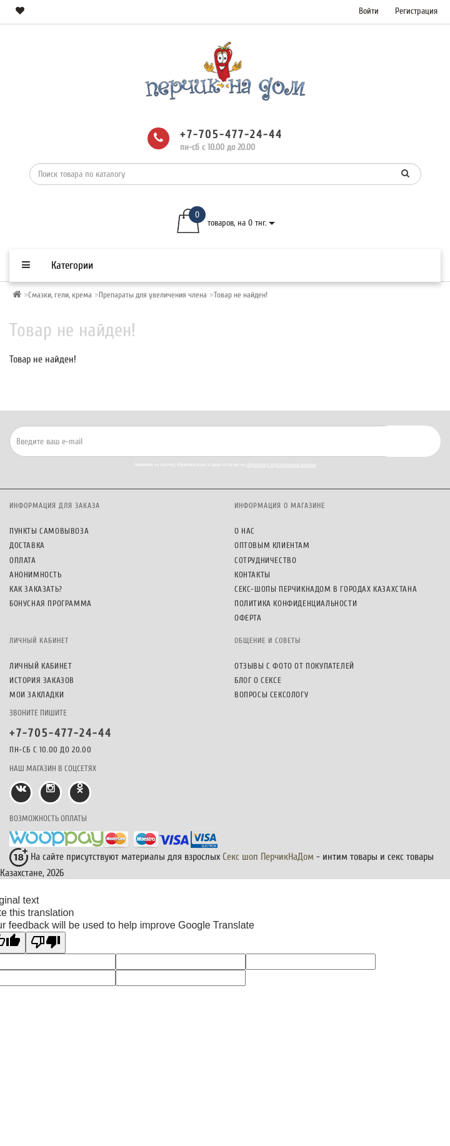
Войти (369, 11)
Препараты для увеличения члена (153, 294)
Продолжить (406, 386)
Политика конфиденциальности (295, 603)
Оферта (248, 617)
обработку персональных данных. (281, 464)
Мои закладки (36, 694)
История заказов (41, 680)
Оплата (22, 560)
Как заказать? (35, 589)
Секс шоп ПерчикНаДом (268, 856)
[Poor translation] (46, 943)
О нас (244, 531)
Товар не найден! (241, 294)
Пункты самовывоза (49, 531)
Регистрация (416, 11)
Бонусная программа (50, 603)
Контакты (252, 574)
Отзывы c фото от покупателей (294, 665)
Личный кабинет (40, 665)
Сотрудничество (265, 560)
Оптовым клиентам (272, 545)
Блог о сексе (257, 680)
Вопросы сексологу (271, 694)
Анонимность (35, 574)
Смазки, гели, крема (60, 294)
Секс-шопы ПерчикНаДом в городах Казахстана (325, 589)
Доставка (27, 545)
